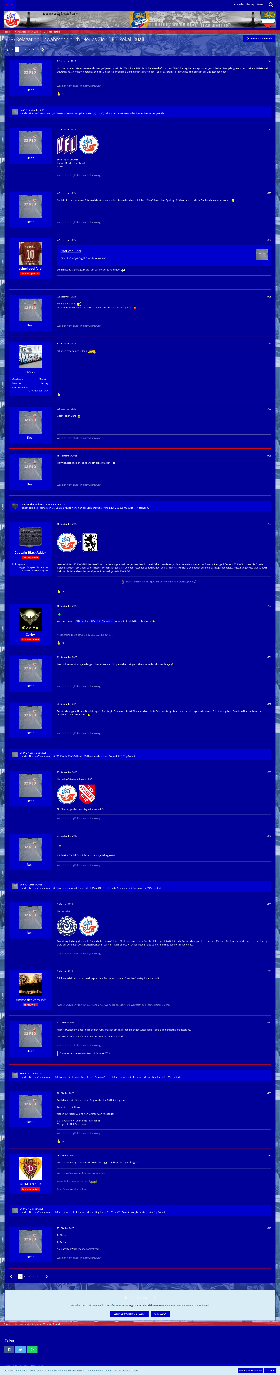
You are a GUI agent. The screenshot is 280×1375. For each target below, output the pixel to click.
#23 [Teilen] (269, 193)
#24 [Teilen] (269, 240)
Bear (22, 109)
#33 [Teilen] (269, 772)
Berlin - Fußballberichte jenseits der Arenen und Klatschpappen (159, 581)
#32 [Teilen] (269, 704)
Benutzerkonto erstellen (129, 1313)
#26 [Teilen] (269, 343)
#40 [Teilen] (269, 1228)
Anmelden (160, 1313)
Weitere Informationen (250, 1370)
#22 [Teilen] (269, 129)
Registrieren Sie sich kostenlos (145, 1305)
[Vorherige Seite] (7, 49)
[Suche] (270, 4)
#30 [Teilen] (269, 605)
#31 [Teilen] (269, 657)
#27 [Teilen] (269, 408)
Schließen (270, 1370)
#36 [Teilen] (269, 971)
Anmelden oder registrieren (248, 4)
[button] (9, 1349)
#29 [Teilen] (269, 523)
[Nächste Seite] (43, 49)
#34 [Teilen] (269, 836)
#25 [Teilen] (269, 296)
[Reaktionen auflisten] (61, 93)
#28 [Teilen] (269, 455)
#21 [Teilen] (269, 61)
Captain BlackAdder (103, 621)
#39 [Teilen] (269, 1155)
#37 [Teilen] (269, 1022)
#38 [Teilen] (269, 1093)
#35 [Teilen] (269, 904)
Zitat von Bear (71, 251)
